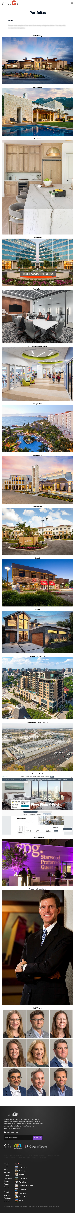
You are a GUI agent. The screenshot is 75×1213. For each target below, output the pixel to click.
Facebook (7, 1198)
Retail (21, 1200)
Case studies (8, 1178)
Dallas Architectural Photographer (14, 1155)
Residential (22, 1171)
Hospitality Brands (9, 1157)
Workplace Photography (39, 1157)
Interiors (21, 1175)
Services (7, 1187)
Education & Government (27, 1186)
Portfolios (18, 1164)
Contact (6, 1181)
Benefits (6, 1172)
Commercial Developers (53, 1155)
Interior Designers (39, 1155)
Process (6, 1184)
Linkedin (6, 1201)
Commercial (23, 1178)
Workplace (22, 1182)
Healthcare (22, 1193)
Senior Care (23, 1197)
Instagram (7, 1195)
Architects (29, 1155)
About (6, 1170)
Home (6, 1167)
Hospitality (22, 1189)
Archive (6, 1175)
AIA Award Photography (23, 1157)
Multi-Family (23, 1167)
